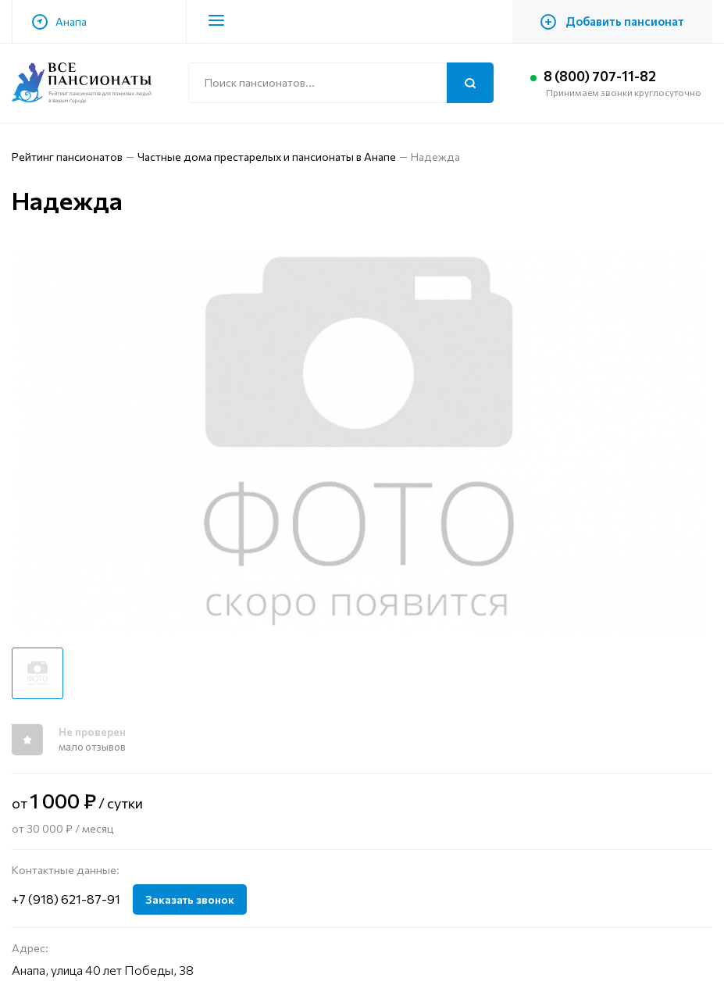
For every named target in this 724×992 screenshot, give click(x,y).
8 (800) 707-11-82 (604, 76)
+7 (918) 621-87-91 (66, 898)
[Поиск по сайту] (341, 82)
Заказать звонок (189, 899)
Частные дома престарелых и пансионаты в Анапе (266, 156)
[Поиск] (470, 82)
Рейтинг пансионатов (67, 156)
